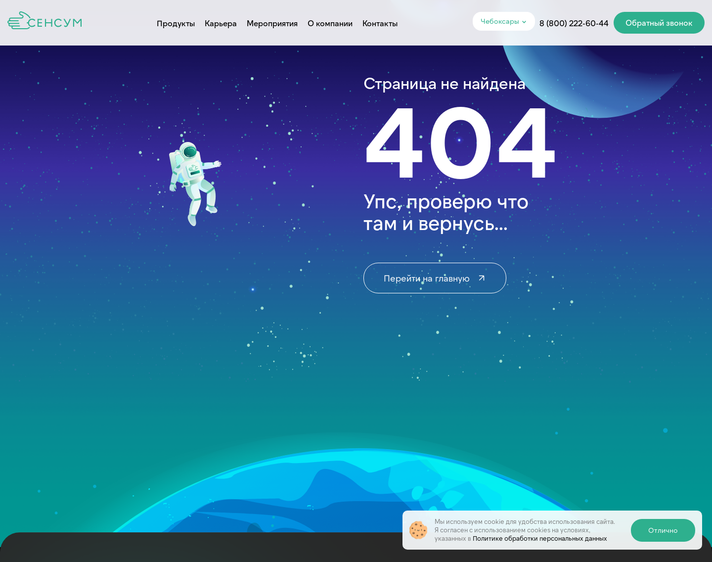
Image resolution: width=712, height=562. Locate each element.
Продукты (176, 23)
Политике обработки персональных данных (540, 538)
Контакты (380, 23)
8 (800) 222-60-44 (574, 23)
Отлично (663, 530)
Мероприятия (272, 23)
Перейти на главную (435, 278)
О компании (330, 23)
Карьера (221, 23)
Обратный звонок (659, 22)
